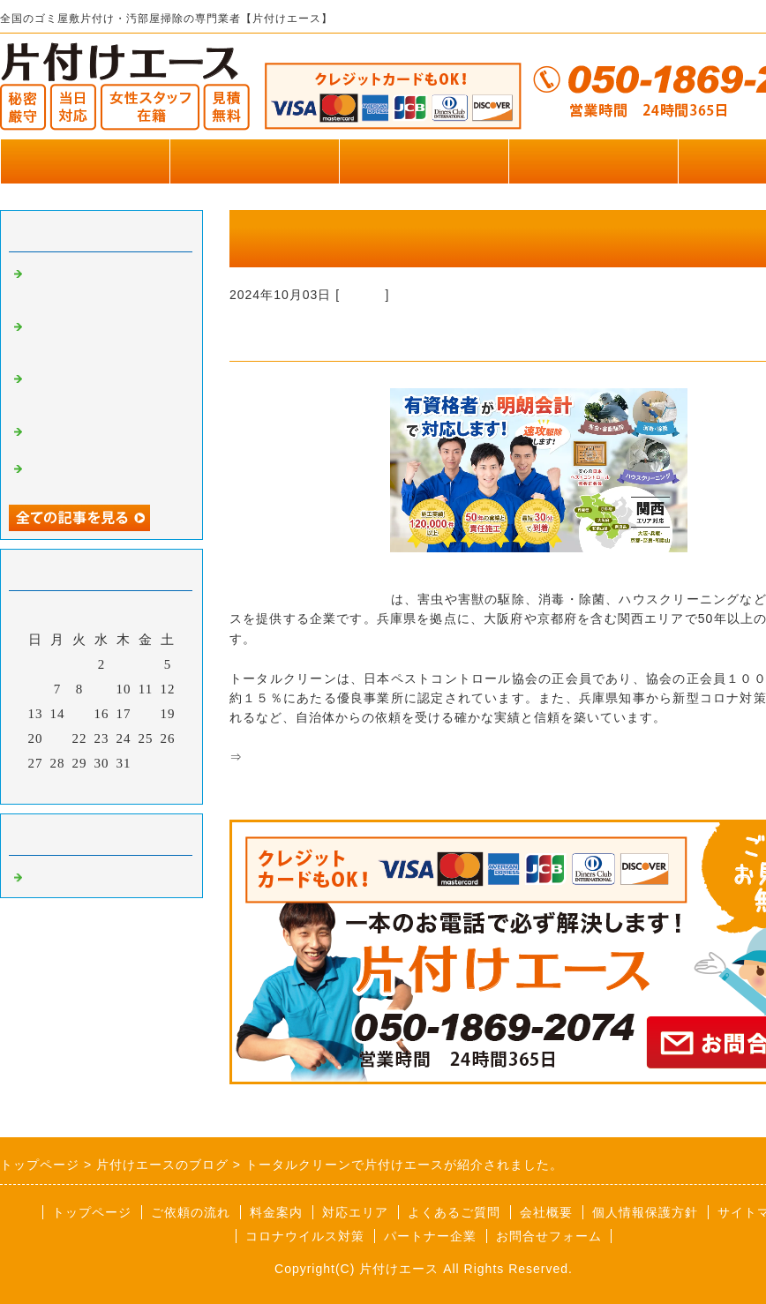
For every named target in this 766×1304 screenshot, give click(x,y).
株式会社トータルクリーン (310, 599)
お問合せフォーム (549, 1236)
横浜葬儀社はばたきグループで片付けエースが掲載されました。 (104, 340)
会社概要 (546, 1212)
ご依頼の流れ (190, 1212)
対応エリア (355, 1212)
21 (57, 738)
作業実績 (254, 161)
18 (146, 714)
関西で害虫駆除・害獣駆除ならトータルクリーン (388, 757)
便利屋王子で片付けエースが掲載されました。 (104, 437)
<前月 (65, 786)
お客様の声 (593, 161)
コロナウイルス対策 (304, 1236)
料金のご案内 (423, 161)
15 (79, 714)
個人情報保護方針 (645, 1212)
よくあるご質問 (454, 1212)
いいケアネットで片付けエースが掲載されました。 (104, 287)
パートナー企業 (430, 1236)
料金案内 (276, 1212)
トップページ (84, 161)
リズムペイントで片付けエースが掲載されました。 (104, 392)
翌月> (138, 786)
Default (362, 295)
